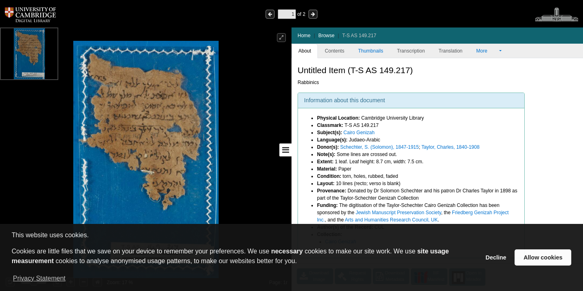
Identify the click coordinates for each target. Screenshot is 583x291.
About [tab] (304, 51)
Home (304, 35)
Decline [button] (495, 257)
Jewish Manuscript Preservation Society (398, 212)
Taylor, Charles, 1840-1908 (450, 147)
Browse (326, 35)
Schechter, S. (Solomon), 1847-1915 (379, 147)
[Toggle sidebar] (285, 149)
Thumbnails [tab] (370, 51)
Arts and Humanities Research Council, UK (391, 220)
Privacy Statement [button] (39, 278)
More (487, 51)
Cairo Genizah (358, 132)
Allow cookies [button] (542, 257)
